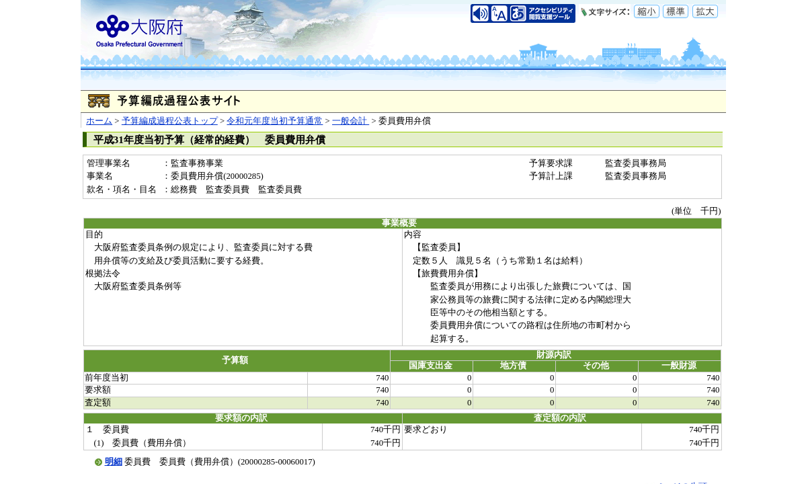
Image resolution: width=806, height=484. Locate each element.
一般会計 (350, 121)
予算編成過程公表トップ (170, 121)
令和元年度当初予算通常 (275, 121)
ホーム (99, 121)
